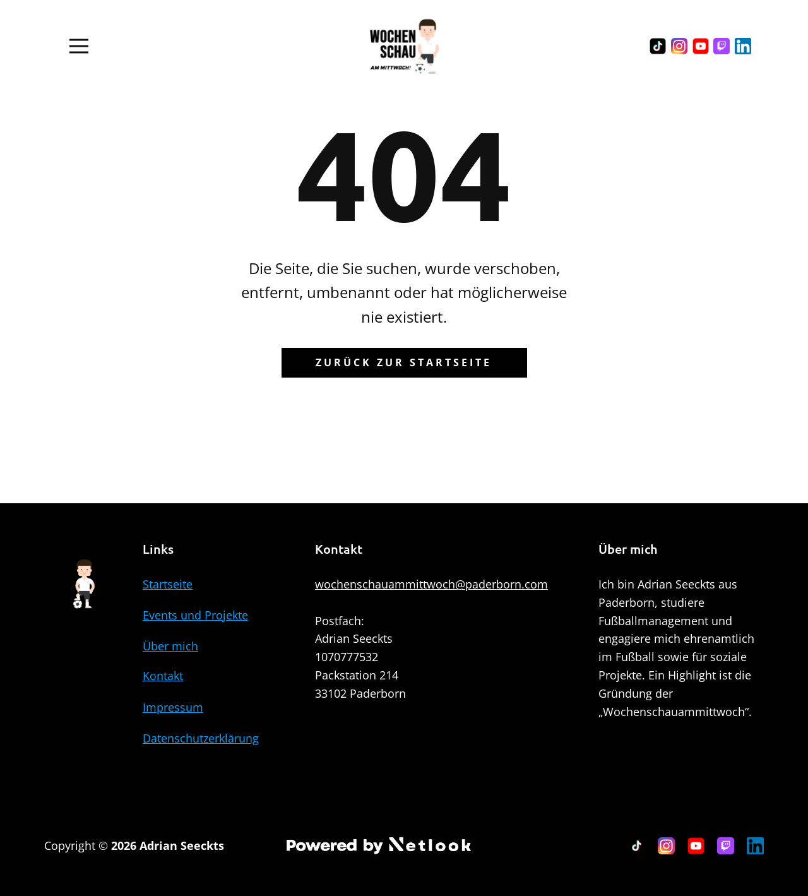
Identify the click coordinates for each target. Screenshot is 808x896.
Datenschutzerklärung (201, 738)
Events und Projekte (195, 615)
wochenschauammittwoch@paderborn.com (431, 584)
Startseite (168, 584)
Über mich (170, 646)
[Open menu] (78, 46)
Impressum (173, 707)
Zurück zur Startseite (404, 362)
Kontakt (163, 675)
